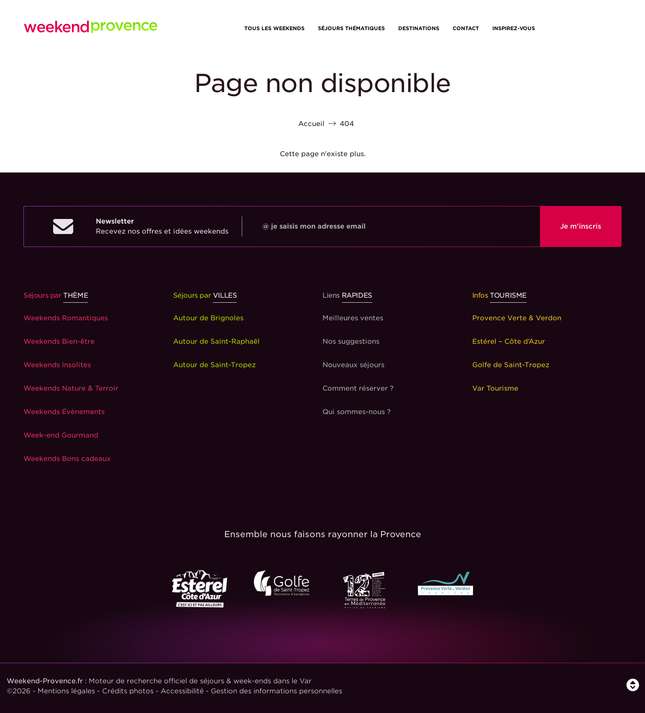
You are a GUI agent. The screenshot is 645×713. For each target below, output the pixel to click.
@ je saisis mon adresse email (314, 226)
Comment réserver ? (358, 388)
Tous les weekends (274, 28)
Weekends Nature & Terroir (70, 388)
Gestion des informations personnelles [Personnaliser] (276, 691)
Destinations (418, 28)
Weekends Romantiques (65, 318)
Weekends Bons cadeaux (67, 459)
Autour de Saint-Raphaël (216, 341)
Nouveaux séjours (353, 365)
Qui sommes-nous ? (356, 412)
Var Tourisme (495, 388)
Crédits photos (128, 691)
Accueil (311, 124)
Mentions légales (66, 691)
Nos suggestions (350, 341)
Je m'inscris (580, 226)
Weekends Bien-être (59, 341)
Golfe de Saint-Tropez (510, 365)
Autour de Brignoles (208, 318)
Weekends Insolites (57, 365)
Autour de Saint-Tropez (214, 365)
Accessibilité (182, 691)
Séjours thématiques (351, 28)
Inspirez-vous (513, 28)
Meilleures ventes (352, 318)
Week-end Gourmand (60, 435)
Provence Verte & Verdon (516, 318)
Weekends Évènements (64, 412)
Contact (466, 28)
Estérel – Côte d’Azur (508, 341)
